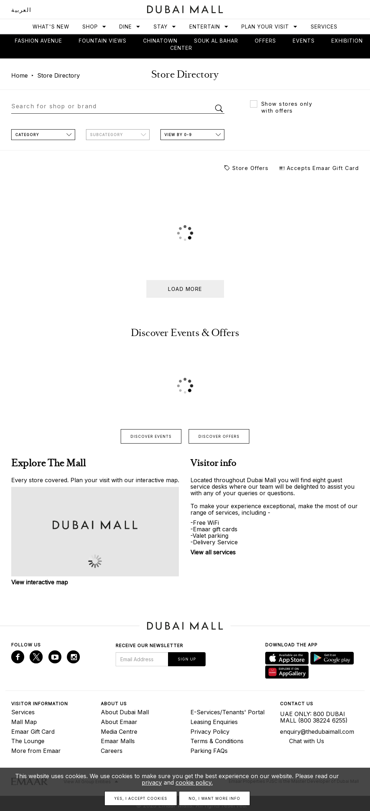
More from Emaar (36, 750)
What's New (51, 26)
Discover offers (219, 436)
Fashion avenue (38, 41)
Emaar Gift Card (33, 731)
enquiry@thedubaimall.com (317, 731)
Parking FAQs (209, 750)
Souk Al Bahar (216, 41)
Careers (111, 750)
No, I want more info (214, 798)
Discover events (151, 436)
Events (304, 41)
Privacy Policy (209, 731)
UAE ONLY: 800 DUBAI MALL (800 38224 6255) (314, 717)
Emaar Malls (118, 741)
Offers (265, 41)
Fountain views (102, 41)
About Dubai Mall (125, 712)
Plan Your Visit (269, 26)
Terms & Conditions (217, 741)
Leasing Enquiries (214, 721)
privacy (152, 782)
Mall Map (24, 721)
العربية (21, 9)
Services (324, 26)
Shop (94, 26)
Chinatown (160, 41)
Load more (185, 289)
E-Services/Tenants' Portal (227, 712)
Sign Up (187, 659)
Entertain (209, 26)
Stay (165, 26)
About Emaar (119, 721)
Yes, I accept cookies (140, 798)
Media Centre (119, 731)
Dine (130, 26)
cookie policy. (194, 782)
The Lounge (27, 741)
